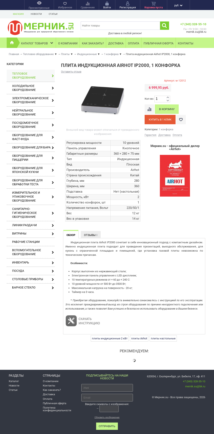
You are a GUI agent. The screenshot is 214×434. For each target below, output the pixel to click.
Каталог (14, 381)
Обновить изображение (107, 417)
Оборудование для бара (33, 147)
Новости (36, 14)
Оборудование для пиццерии (33, 157)
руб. (178, 5)
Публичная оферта (158, 43)
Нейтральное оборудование (33, 112)
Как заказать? (93, 43)
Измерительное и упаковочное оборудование (33, 196)
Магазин (18, 14)
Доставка (116, 43)
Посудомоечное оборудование (33, 124)
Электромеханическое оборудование (33, 100)
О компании (68, 43)
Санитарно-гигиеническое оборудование (33, 212)
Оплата (133, 43)
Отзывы (91, 235)
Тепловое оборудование (33, 75)
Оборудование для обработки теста (33, 182)
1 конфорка (166, 129)
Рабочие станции (26, 241)
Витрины (33, 233)
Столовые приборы (33, 279)
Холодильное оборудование (33, 88)
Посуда (33, 271)
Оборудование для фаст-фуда (33, 137)
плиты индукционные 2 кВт (109, 338)
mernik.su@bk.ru (195, 386)
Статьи (53, 14)
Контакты (185, 43)
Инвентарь (33, 262)
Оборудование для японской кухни (33, 170)
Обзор (70, 235)
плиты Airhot (139, 338)
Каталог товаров (37, 43)
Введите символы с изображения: (107, 403)
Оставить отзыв (71, 71)
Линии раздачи (33, 225)
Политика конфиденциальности (57, 409)
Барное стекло (33, 287)
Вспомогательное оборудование (33, 252)
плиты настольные (163, 338)
